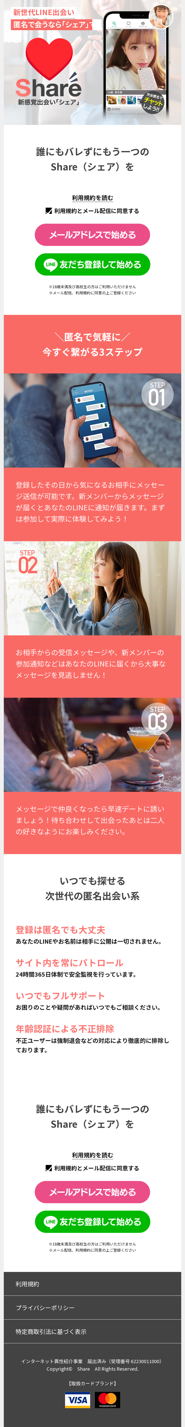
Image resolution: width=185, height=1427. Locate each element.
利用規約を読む (92, 197)
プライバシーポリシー (45, 1307)
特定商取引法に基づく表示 (51, 1331)
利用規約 (27, 1283)
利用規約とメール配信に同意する (96, 210)
